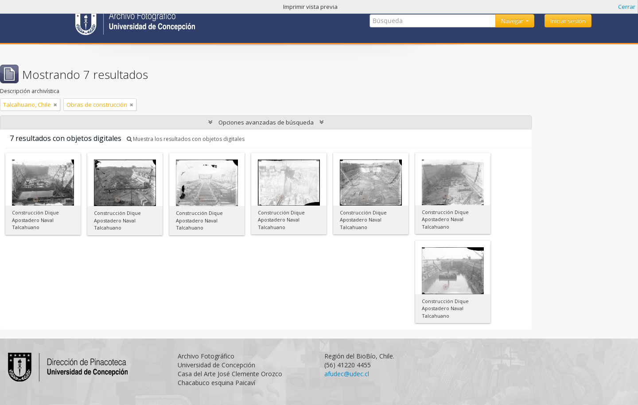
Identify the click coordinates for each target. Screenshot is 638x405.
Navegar (513, 21)
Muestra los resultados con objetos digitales (186, 139)
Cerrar (626, 7)
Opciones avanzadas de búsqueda (266, 122)
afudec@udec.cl (346, 374)
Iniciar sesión (568, 21)
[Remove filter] (55, 104)
